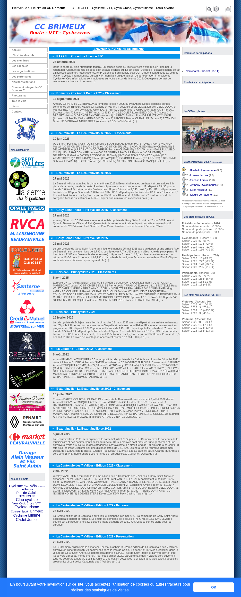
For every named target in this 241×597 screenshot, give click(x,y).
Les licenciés (20, 65)
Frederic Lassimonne (202, 170)
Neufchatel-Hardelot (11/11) (202, 71)
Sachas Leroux (199, 180)
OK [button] (213, 587)
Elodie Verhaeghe (201, 194)
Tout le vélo (19, 100)
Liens (15, 106)
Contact (17, 111)
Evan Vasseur (198, 189)
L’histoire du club (23, 55)
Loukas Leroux (199, 175)
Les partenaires (21, 76)
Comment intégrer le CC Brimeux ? (27, 89)
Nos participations (23, 81)
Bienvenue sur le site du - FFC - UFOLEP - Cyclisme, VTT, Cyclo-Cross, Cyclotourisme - (93, 8)
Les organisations (23, 71)
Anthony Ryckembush (203, 184)
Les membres (20, 60)
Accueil (16, 49)
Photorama (19, 95)
